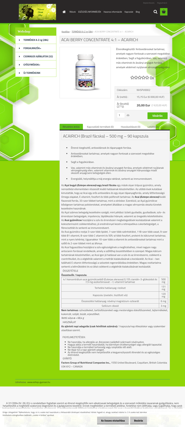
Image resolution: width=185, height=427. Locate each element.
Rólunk (73, 11)
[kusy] (121, 115)
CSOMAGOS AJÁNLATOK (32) (38, 56)
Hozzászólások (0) (130, 127)
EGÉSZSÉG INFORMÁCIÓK (89, 11)
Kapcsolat (129, 11)
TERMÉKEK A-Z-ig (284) (36, 40)
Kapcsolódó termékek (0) (100, 127)
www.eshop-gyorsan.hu (38, 382)
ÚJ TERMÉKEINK (32, 73)
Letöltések (153, 127)
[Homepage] (63, 11)
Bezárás (138, 420)
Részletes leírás (71, 127)
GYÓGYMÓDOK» (32, 65)
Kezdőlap (66, 31)
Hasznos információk (113, 11)
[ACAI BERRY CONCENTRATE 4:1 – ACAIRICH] (85, 48)
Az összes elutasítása (113, 420)
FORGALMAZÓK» (32, 48)
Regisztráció (162, 2)
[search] (155, 11)
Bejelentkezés (149, 2)
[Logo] (37, 12)
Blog (138, 11)
